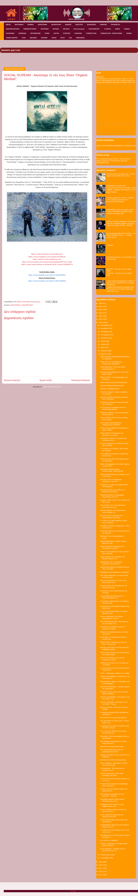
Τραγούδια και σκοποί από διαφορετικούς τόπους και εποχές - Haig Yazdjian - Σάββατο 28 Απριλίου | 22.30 (121, 188)
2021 (101, 319)
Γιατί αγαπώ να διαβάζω (109, 840)
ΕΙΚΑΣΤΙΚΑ (79, 24)
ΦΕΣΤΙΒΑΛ (33, 37)
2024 (101, 310)
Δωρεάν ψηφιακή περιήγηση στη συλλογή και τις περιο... (112, 547)
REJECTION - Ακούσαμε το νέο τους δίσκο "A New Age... (113, 643)
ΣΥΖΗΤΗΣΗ (66, 33)
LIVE (70, 37)
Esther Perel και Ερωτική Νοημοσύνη (113, 382)
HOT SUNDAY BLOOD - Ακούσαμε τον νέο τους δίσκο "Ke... (114, 623)
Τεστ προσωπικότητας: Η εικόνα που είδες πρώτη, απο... (113, 581)
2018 (101, 865)
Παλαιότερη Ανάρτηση (80, 380)
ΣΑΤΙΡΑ (47, 33)
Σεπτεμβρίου (105, 335)
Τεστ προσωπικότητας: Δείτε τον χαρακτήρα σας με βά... (111, 751)
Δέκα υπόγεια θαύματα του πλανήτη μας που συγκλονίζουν (114, 654)
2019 (101, 862)
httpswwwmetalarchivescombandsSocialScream (47, 264)
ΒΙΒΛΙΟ (8, 24)
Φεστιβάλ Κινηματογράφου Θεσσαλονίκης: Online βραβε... (112, 470)
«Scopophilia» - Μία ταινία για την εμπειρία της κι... (112, 769)
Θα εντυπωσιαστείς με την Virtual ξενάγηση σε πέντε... (112, 659)
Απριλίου (104, 351)
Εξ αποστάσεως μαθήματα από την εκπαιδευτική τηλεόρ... (113, 408)
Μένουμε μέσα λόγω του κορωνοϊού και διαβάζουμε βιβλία (114, 648)
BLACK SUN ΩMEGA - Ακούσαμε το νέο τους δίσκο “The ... (114, 698)
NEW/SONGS (80, 37)
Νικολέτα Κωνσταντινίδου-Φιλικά (112, 746)
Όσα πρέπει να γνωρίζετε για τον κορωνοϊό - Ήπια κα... (112, 795)
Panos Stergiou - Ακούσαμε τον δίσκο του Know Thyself (113, 764)
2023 (101, 313)
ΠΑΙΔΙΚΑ (127, 29)
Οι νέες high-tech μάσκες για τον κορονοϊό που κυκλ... (112, 816)
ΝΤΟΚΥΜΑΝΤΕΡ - (94, 29)
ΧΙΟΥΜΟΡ (44, 37)
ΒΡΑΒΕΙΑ (31, 24)
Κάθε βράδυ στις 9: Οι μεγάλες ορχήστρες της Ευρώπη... (111, 563)
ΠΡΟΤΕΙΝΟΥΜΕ (35, 33)
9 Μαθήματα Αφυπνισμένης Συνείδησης (114, 572)
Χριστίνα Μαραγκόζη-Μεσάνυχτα (112, 385)
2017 (101, 868)
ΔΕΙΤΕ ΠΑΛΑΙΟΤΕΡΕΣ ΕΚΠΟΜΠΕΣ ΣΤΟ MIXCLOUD (115, 146)
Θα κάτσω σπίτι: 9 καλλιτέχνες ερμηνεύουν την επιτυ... (111, 480)
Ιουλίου (103, 341)
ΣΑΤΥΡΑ (56, 33)
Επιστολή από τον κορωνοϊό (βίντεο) (113, 718)
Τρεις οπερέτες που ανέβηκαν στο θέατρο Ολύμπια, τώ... (112, 558)
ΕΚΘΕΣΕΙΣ (103, 24)
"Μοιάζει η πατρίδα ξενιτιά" (109, 389)
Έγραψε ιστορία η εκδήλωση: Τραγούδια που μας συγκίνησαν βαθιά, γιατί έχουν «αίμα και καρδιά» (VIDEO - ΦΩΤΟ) (121, 223)
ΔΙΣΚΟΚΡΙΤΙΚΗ (56, 24)
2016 (101, 871)
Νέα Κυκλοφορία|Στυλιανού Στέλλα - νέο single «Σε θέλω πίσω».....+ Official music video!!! (121, 235)
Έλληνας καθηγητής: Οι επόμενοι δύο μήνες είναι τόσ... (113, 845)
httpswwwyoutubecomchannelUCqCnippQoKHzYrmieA (47, 262)
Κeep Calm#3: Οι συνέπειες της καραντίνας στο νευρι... (111, 434)
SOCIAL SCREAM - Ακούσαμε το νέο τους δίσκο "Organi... (113, 703)
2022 (101, 316)
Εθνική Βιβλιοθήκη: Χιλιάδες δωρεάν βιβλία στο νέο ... (113, 542)
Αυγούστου (105, 338)
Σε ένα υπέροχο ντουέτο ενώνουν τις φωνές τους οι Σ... (113, 810)
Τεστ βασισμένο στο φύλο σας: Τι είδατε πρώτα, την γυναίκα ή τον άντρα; (121, 175)
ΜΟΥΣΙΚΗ (66, 29)
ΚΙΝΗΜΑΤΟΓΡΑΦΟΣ (29, 29)
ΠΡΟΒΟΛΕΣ (22, 33)
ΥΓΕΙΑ (24, 37)
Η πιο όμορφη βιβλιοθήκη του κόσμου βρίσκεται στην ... (113, 612)
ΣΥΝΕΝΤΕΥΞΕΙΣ (91, 33)
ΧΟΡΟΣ (54, 37)
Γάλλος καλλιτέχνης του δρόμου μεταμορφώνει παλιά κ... (111, 617)
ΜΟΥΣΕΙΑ (56, 29)
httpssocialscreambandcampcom (47, 259)
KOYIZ (62, 37)
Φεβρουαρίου (106, 855)
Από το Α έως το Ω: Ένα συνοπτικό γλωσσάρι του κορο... (112, 506)
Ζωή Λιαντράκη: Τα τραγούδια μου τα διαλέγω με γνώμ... (113, 587)
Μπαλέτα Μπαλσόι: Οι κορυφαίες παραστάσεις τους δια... (112, 496)
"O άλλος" (110, 245)
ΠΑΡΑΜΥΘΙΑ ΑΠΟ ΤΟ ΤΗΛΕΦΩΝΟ (113, 760)
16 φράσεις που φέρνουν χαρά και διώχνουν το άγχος (112, 628)
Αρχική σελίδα (46, 380)
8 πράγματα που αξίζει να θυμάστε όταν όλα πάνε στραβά (114, 727)
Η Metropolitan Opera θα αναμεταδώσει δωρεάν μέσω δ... (114, 826)
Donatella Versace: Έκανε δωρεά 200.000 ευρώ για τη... (112, 800)
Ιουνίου (103, 344)
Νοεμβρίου (105, 328)
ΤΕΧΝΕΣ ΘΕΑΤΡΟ (12, 37)
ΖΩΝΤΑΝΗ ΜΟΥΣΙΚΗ (12, 29)
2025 (101, 306)
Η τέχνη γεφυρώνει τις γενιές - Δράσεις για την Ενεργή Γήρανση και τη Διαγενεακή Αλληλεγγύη (120, 199)
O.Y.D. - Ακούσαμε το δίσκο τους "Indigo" (115, 673)
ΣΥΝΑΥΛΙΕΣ (78, 33)
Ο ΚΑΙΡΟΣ (107, 29)
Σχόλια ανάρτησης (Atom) (52, 387)
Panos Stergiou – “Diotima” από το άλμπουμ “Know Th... (112, 850)
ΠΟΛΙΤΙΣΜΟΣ (10, 33)
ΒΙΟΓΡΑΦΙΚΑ (19, 24)
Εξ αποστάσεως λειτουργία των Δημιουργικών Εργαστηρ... (111, 516)
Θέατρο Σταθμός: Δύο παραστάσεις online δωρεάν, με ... (113, 511)
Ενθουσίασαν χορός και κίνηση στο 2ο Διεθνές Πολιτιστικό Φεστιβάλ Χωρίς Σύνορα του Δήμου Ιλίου (120, 211)
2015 (101, 875)
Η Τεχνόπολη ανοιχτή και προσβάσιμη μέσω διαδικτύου (114, 785)
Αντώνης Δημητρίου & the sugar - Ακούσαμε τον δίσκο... (112, 774)
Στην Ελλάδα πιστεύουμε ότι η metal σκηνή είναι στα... (113, 742)
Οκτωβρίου (105, 332)
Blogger (73, 891)
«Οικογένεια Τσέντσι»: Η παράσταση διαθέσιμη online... (113, 439)
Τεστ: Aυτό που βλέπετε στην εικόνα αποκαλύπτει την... (113, 732)
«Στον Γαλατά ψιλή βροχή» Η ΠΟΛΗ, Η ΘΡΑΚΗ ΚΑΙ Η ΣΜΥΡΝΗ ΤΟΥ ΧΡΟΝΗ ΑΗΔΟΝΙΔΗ (121, 283)
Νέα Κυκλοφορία (79, 29)
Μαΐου (103, 347)
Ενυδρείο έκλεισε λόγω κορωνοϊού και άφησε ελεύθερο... (114, 693)
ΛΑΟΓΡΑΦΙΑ (45, 29)
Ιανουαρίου (105, 858)
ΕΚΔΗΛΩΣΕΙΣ (91, 24)
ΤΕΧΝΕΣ (129, 33)
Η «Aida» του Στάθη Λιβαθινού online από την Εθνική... (113, 522)
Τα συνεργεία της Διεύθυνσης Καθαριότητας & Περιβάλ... (110, 424)
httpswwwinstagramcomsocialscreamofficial (47, 257)
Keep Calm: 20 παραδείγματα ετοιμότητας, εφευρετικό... (111, 363)
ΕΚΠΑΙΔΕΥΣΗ (115, 24)
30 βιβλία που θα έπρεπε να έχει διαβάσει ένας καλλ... (112, 805)
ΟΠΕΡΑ (117, 29)
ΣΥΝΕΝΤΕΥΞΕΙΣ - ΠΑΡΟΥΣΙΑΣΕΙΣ (111, 33)
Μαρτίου (104, 354)
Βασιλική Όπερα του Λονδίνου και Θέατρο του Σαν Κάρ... (112, 491)
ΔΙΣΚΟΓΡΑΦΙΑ (42, 24)
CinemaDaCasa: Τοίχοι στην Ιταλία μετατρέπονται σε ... (112, 368)
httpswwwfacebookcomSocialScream (47, 254)
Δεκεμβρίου (105, 325)
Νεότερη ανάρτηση (12, 380)
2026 (101, 303)
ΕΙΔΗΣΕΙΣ (68, 24)
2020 (101, 322)
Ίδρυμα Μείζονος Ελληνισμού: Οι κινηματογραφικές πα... (112, 597)
